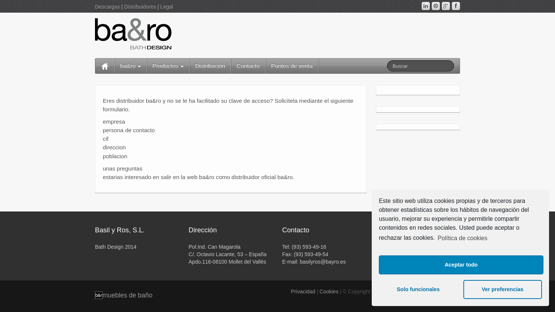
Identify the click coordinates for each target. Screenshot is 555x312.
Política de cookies (462, 238)
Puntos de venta (292, 66)
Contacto (248, 66)
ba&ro (130, 66)
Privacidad (303, 292)
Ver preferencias (502, 289)
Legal (166, 7)
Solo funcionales (418, 289)
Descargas (107, 7)
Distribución (210, 66)
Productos (168, 66)
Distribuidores (140, 7)
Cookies (329, 292)
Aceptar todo (461, 265)
